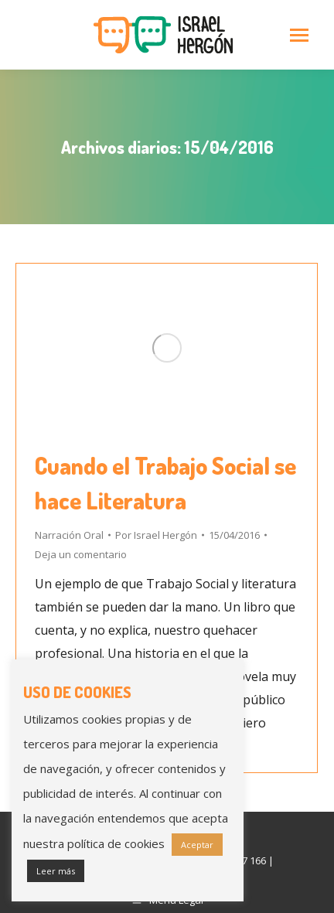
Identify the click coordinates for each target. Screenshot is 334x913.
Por (156, 535)
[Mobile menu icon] (299, 35)
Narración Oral (69, 535)
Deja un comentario (81, 554)
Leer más (55, 871)
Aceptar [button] (197, 844)
